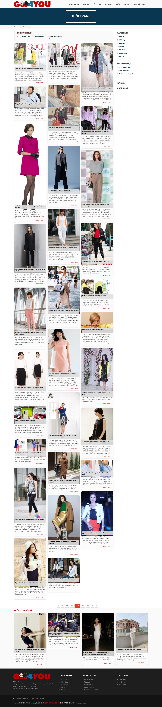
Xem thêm (40, 83)
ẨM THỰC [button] (97, 4)
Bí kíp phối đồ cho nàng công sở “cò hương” (29, 453)
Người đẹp (123, 53)
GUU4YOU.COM (52, 703)
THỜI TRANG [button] (74, 4)
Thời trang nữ (39, 36)
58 (68, 606)
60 (79, 606)
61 (84, 606)
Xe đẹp (121, 46)
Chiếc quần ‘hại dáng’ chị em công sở (129, 650)
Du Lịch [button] (108, 4)
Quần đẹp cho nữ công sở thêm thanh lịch (95, 261)
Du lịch (121, 56)
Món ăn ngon (89, 687)
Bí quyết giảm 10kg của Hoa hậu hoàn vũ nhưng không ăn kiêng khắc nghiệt (96, 653)
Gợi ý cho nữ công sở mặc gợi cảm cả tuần (28, 583)
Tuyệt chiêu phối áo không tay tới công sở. (95, 441)
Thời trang (26, 27)
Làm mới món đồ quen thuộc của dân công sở (63, 66)
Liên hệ (25, 699)
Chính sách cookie (37, 699)
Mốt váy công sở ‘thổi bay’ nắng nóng (94, 295)
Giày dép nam (139, 4)
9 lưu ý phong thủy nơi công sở (25, 420)
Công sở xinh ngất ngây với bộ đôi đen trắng (29, 387)
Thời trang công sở (126, 74)
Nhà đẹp (122, 40)
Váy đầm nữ (88, 680)
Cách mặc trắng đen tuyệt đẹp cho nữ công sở (29, 519)
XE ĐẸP (127, 4)
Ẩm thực (122, 43)
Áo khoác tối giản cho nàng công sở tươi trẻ (29, 68)
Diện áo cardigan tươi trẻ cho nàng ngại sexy (63, 247)
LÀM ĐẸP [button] (86, 4)
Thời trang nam (24, 36)
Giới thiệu (17, 699)
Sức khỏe (122, 50)
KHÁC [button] (118, 4)
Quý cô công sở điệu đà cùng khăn (60, 127)
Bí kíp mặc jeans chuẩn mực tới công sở (61, 579)
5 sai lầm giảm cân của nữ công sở (93, 329)
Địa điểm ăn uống (91, 690)
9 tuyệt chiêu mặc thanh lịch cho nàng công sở (64, 310)
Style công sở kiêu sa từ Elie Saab (59, 190)
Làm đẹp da (89, 685)
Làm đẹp (122, 36)
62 (90, 606)
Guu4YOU (17, 27)
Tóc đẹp (87, 682)
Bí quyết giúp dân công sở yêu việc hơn (27, 104)
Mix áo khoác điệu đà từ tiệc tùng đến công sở (97, 88)
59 (73, 606)
